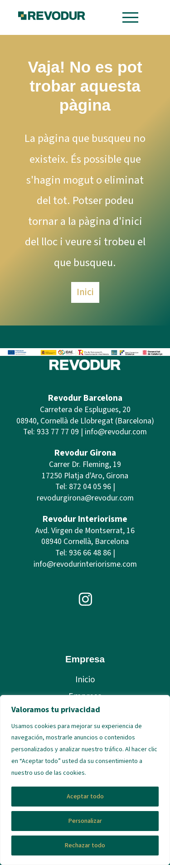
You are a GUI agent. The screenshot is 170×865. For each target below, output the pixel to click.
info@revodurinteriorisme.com (85, 564)
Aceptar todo (85, 796)
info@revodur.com (116, 431)
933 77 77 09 (58, 431)
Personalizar (85, 821)
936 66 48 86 (90, 553)
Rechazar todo (85, 845)
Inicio (85, 679)
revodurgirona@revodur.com (85, 498)
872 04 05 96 (90, 486)
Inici (85, 292)
